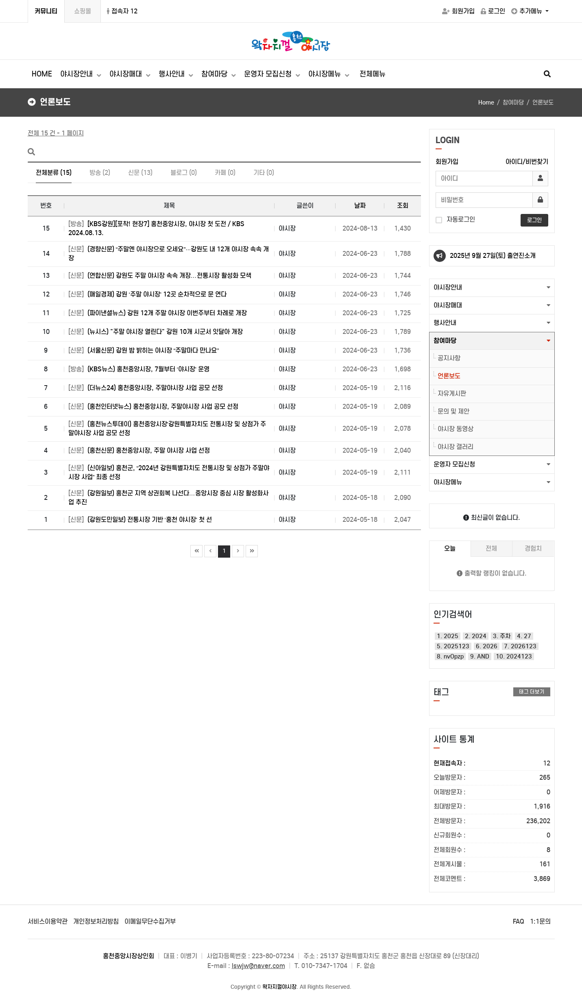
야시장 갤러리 (455, 447)
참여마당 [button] (445, 341)
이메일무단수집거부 (150, 921)
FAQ (518, 921)
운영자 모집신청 (269, 74)
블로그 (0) (183, 173)
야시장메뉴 (325, 74)
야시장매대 (126, 74)
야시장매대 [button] (448, 305)
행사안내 (173, 74)
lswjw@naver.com (258, 966)
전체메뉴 (373, 74)
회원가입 (458, 11)
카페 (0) (225, 173)
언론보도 (449, 376)
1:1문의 (540, 921)
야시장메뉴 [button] (448, 482)
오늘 (450, 548)
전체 (491, 548)
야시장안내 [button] (448, 287)
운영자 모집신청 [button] (454, 464)
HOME (42, 74)
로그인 (493, 11)
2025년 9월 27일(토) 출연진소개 (493, 255)
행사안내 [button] (445, 323)
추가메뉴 (527, 11)
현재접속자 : (492, 763)
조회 (402, 205)
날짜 (360, 205)
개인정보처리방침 (96, 921)
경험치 (533, 548)
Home (486, 102)
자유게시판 (452, 393)
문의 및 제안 (453, 411)
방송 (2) (99, 173)
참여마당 (215, 74)
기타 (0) (263, 173)
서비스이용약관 (48, 921)
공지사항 (449, 358)
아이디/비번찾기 (527, 162)
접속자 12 (122, 11)
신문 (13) (140, 173)
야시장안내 (77, 74)
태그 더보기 (532, 692)
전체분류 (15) (54, 173)
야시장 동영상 (455, 429)
